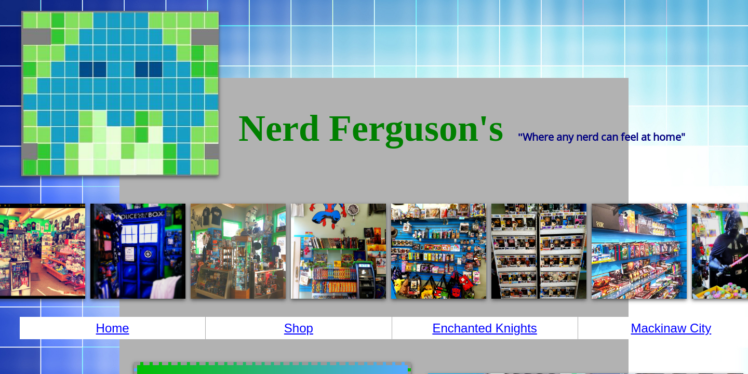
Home (112, 328)
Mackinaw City (671, 328)
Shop (298, 328)
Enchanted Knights (484, 328)
